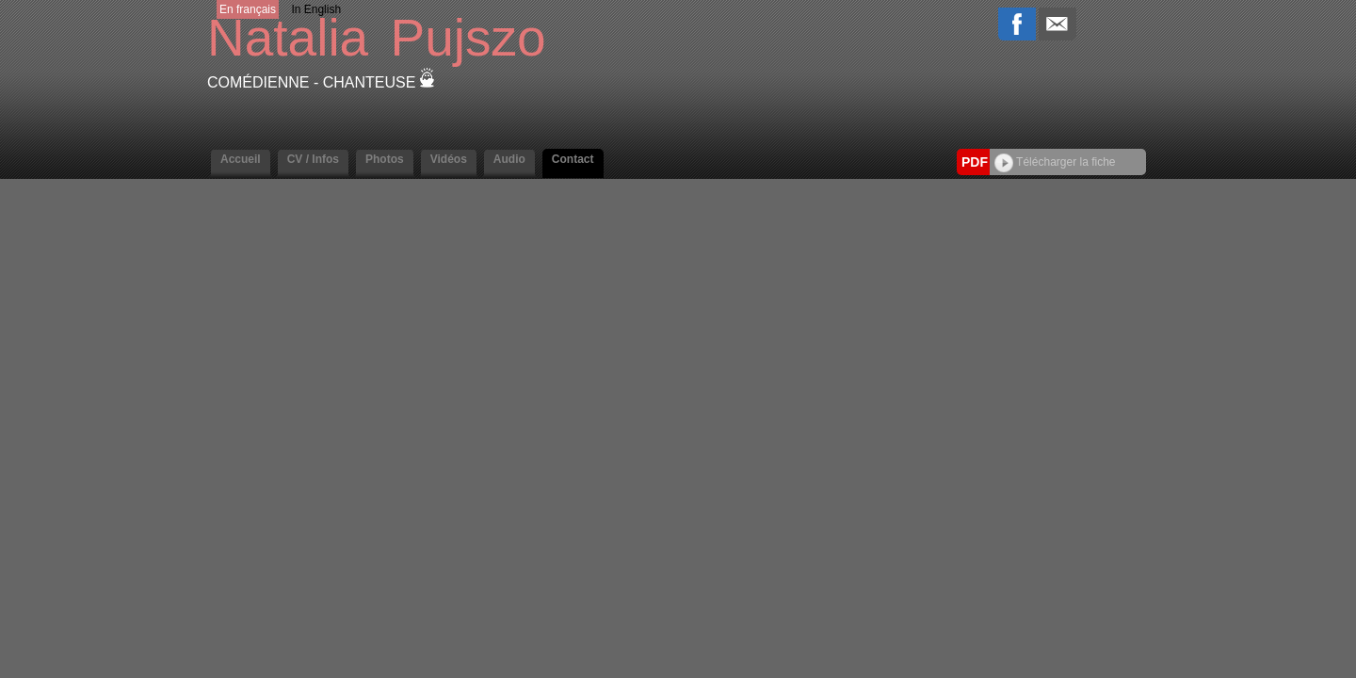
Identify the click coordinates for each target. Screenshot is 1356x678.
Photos (384, 159)
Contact (573, 159)
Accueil (240, 159)
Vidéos (448, 159)
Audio (509, 159)
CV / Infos (313, 159)
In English (316, 9)
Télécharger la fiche (1055, 162)
